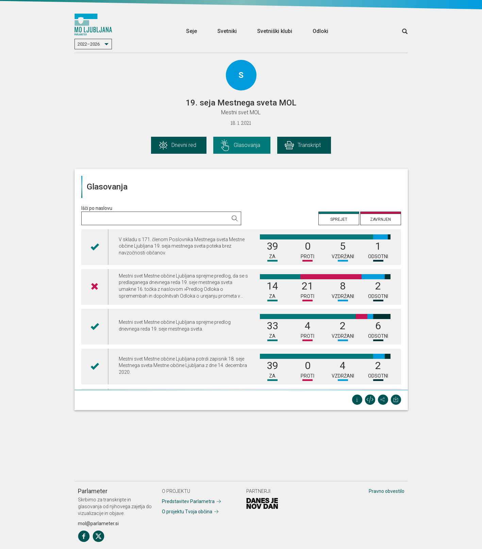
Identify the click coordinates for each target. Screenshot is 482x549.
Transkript (309, 145)
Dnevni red (183, 145)
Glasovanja (247, 145)
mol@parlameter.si (98, 523)
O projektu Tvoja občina (187, 511)
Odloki (320, 31)
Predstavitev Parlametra (188, 501)
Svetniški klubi (274, 31)
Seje (191, 31)
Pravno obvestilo (386, 491)
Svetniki (227, 31)
